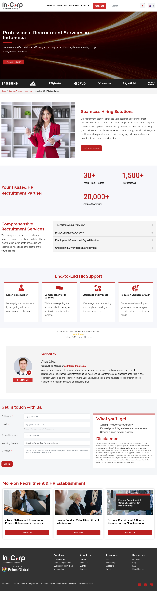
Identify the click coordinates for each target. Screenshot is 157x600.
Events (83, 566)
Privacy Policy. (55, 584)
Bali (107, 559)
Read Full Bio (23, 380)
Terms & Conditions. (68, 584)
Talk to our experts (91, 148)
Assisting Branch (9, 443)
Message (5, 451)
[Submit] (142, 5)
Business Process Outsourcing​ (20, 91)
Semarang (110, 563)
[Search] (125, 5)
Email (4, 424)
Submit (7, 464)
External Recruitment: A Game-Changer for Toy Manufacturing (126, 522)
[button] (104, 225)
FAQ (134, 566)
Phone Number (8, 435)
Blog (134, 563)
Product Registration (63, 563)
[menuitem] (152, 6)
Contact (99, 5)
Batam (109, 569)
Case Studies (138, 569)
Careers (83, 569)
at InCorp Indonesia (75, 366)
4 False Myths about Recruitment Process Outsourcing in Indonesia (24, 522)
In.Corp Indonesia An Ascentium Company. (19, 584)
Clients (83, 559)
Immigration (59, 569)
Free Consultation (13, 62)
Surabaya (110, 566)
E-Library (136, 559)
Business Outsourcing (63, 566)
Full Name (6, 416)
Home (3, 91)
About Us (84, 563)
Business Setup (60, 559)
